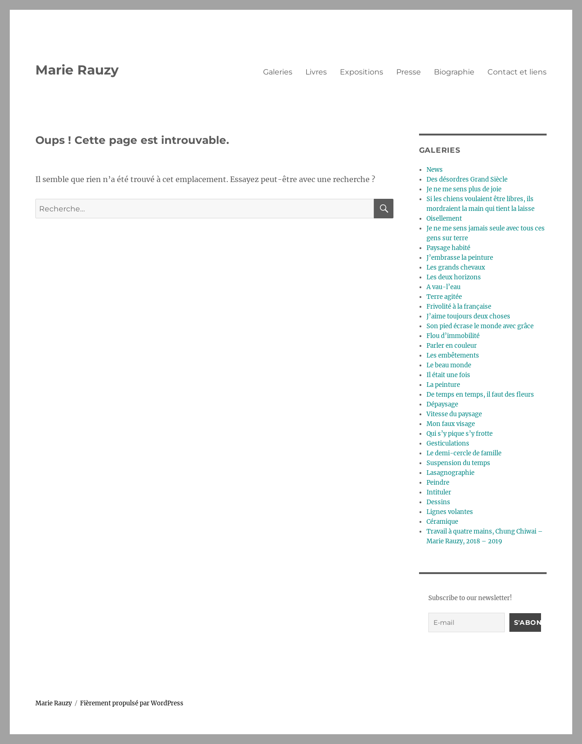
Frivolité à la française (458, 307)
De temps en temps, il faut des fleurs (480, 395)
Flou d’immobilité (453, 336)
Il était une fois (448, 375)
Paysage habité (448, 248)
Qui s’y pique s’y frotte (459, 434)
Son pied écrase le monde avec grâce (480, 326)
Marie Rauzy (77, 70)
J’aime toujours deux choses (468, 316)
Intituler (438, 492)
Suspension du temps (458, 463)
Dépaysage (442, 404)
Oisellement (444, 219)
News (434, 170)
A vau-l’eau (443, 287)
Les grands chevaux (455, 267)
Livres (316, 72)
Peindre (437, 483)
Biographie (454, 72)
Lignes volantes (449, 512)
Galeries (277, 72)
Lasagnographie (450, 473)
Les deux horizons (453, 277)
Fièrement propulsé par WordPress (131, 703)
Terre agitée (444, 297)
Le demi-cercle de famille (463, 453)
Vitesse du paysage (454, 414)
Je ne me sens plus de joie (463, 189)
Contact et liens (517, 72)
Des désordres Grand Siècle (467, 179)
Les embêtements (452, 355)
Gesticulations (447, 443)
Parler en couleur (451, 346)
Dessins (438, 502)
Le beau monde (448, 365)
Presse (408, 72)
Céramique (442, 522)
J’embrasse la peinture (459, 258)
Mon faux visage (450, 424)
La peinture (443, 385)
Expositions (361, 72)
